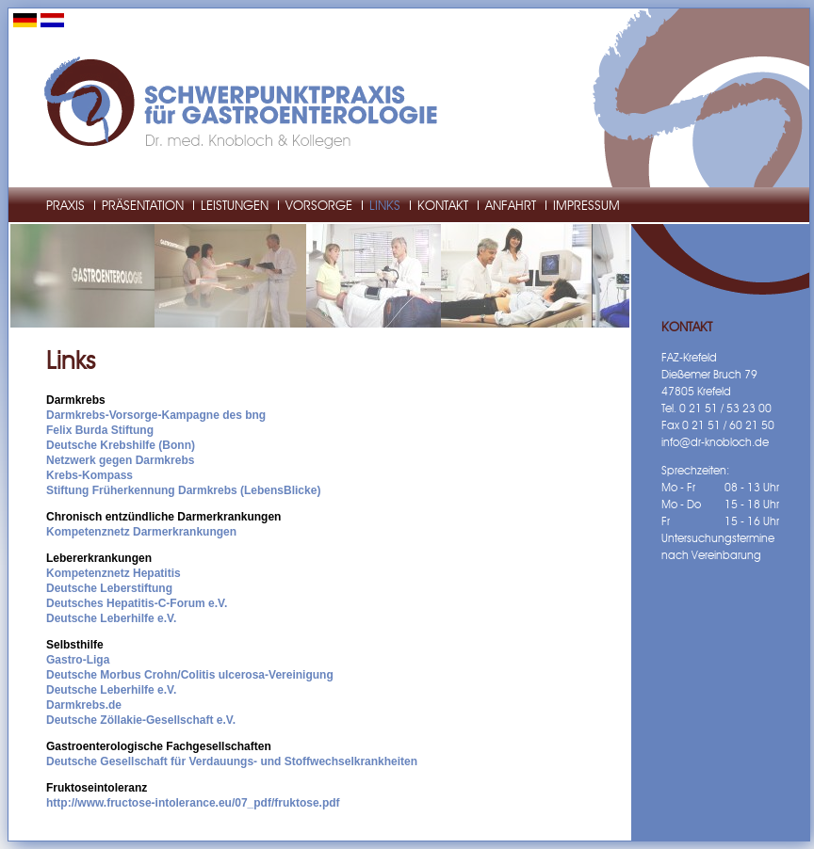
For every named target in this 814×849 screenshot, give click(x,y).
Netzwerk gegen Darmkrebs (120, 460)
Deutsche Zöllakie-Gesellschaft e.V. (141, 720)
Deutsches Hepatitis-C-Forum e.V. (136, 603)
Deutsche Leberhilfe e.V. (111, 618)
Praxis (65, 206)
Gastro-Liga (77, 659)
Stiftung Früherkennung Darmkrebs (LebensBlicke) (183, 490)
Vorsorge (318, 206)
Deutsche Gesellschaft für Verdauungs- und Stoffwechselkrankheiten (231, 761)
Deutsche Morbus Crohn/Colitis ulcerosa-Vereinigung (190, 674)
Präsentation (143, 206)
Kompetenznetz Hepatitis (113, 573)
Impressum (586, 206)
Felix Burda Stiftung (100, 430)
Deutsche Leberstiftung (109, 588)
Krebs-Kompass (89, 475)
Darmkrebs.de (84, 705)
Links (384, 206)
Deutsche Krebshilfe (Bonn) (120, 445)
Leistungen (235, 206)
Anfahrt (510, 206)
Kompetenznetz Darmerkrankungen (141, 531)
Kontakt (442, 206)
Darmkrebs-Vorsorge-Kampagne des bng (156, 415)
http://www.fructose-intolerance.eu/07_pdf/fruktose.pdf (193, 802)
